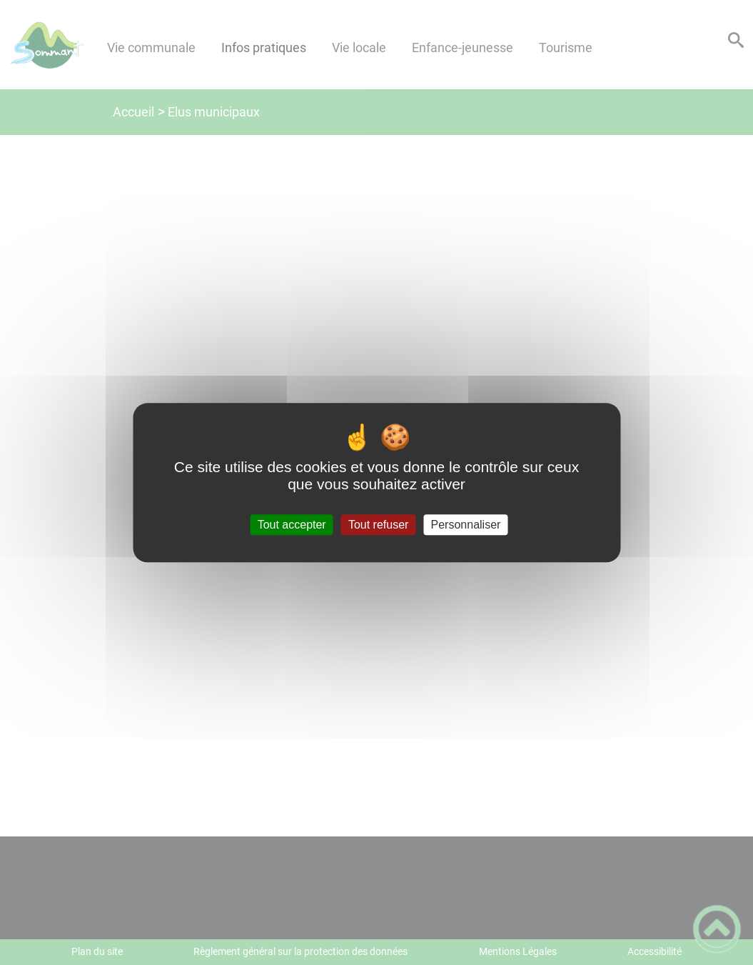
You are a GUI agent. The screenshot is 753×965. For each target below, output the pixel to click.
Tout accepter (292, 525)
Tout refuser (378, 525)
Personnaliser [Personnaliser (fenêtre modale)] (466, 525)
